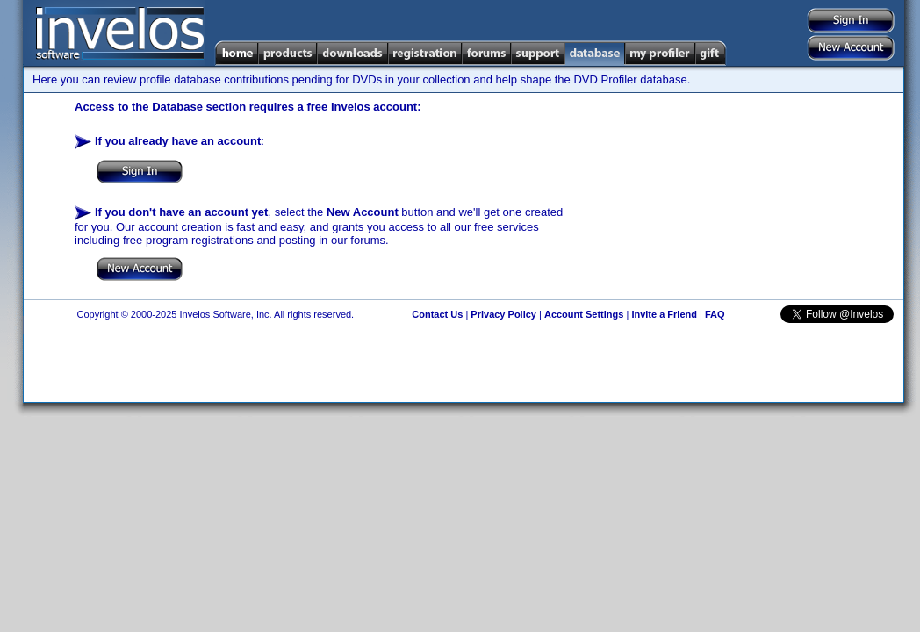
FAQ (715, 314)
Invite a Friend (664, 314)
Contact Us (437, 314)
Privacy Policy (503, 314)
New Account (363, 212)
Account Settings (583, 314)
